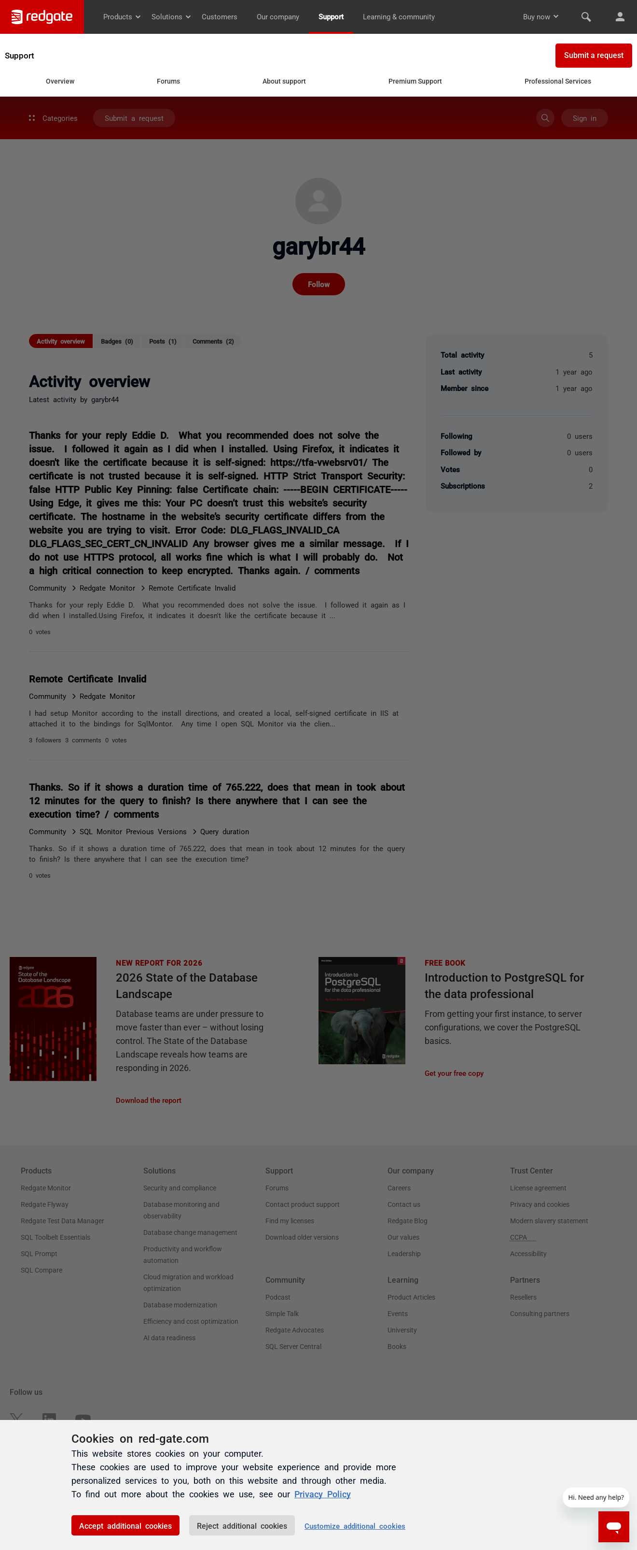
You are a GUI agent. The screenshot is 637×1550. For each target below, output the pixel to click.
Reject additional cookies (242, 1525)
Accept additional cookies (125, 1525)
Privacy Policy (322, 1493)
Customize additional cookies (355, 1525)
